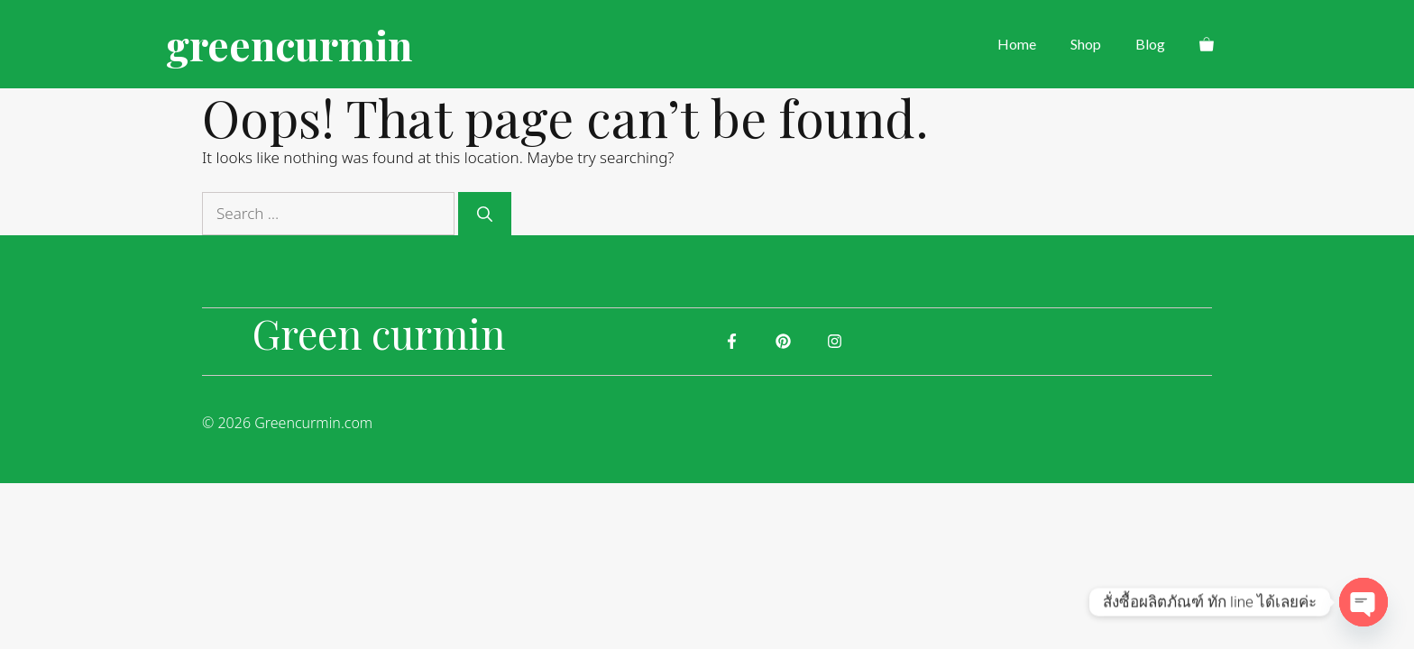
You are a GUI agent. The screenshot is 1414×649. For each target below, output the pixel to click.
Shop (1085, 43)
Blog (1150, 43)
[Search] (484, 213)
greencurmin (289, 44)
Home (1016, 43)
